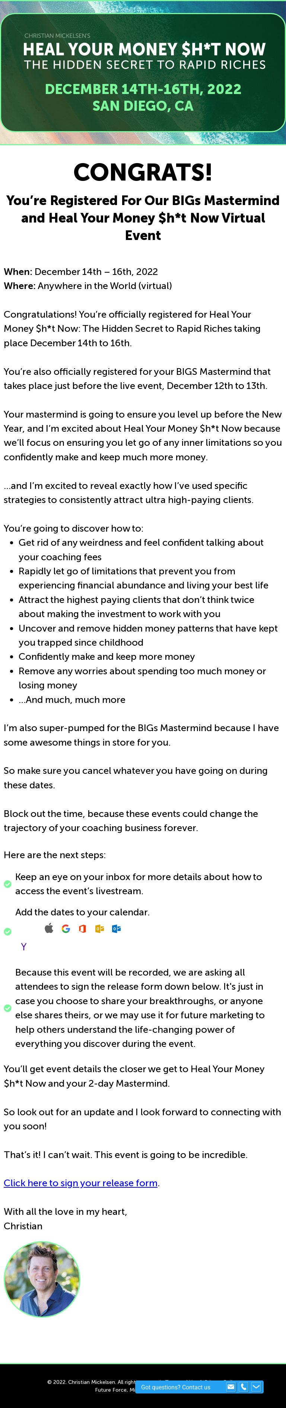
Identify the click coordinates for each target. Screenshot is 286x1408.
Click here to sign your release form (81, 1183)
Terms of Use (181, 1382)
